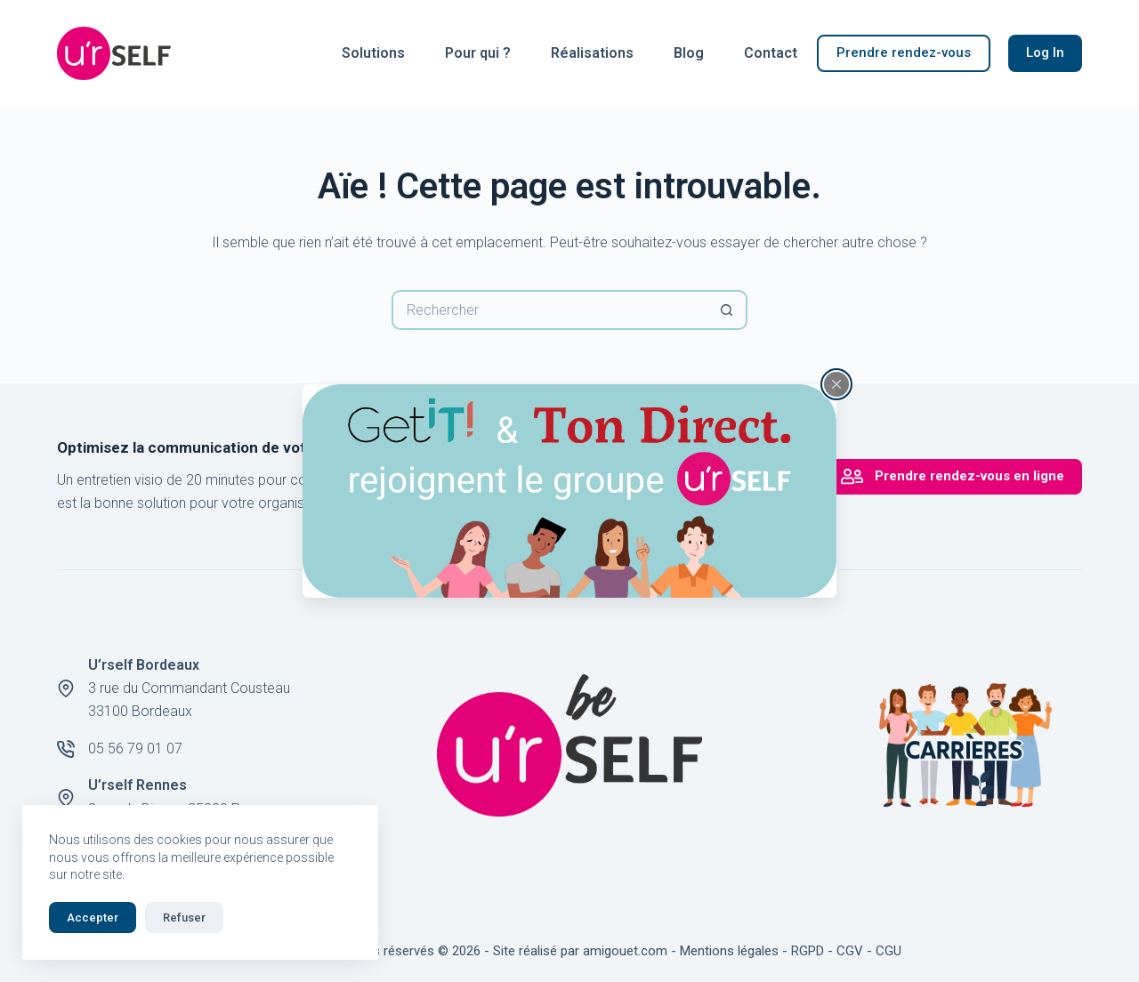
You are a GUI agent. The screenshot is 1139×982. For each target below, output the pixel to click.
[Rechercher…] (549, 310)
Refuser (184, 917)
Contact (770, 52)
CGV (849, 951)
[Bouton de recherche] (727, 310)
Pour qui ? (478, 52)
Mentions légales (729, 951)
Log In (1045, 52)
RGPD (807, 951)
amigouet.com (625, 951)
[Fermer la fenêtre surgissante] (836, 384)
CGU (888, 951)
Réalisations (592, 52)
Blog (689, 52)
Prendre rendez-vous (903, 52)
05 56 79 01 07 (135, 748)
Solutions (373, 52)
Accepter (92, 917)
